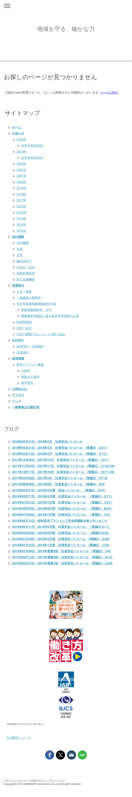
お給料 (25, 371)
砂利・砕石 (24, 328)
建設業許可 (24, 261)
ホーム (16, 127)
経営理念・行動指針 (30, 346)
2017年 (21, 200)
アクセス (18, 395)
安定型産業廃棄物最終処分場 (36, 304)
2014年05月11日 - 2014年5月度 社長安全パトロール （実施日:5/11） (61, 527)
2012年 (21, 231)
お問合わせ (19, 389)
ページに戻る (109, 92)
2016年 (21, 206)
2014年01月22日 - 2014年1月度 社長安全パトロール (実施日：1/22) (60, 545)
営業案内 (18, 285)
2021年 (21, 176)
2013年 (21, 224)
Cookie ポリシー (39, 780)
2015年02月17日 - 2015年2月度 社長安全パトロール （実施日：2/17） (62, 496)
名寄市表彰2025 (32, 145)
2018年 (21, 194)
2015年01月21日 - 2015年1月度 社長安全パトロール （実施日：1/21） (62, 502)
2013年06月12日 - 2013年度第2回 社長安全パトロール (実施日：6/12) (62, 557)
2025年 (21, 139)
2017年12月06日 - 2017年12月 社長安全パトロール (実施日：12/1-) (60, 460)
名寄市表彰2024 (32, 158)
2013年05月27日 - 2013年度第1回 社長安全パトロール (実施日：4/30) (62, 563)
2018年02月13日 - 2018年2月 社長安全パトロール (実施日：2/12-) (59, 454)
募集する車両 (30, 377)
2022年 (21, 170)
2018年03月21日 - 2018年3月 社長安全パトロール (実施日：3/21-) (59, 448)
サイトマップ (57, 780)
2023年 (21, 164)
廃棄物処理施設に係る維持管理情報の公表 (50, 316)
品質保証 (23, 352)
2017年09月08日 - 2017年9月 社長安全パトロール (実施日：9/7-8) (59, 478)
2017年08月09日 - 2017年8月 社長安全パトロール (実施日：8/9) (58, 484)
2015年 (21, 212)
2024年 (21, 151)
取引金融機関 (26, 279)
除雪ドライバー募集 (30, 364)
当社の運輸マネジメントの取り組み (41, 334)
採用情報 (18, 358)
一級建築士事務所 (29, 298)
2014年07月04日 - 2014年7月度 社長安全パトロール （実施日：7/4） (61, 515)
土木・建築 (24, 291)
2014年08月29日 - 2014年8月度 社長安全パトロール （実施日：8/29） (62, 508)
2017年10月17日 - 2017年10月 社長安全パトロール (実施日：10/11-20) (63, 472)
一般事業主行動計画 (25, 407)
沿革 (20, 255)
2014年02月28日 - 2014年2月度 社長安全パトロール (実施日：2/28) (60, 539)
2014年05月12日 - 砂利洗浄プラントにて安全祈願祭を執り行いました (59, 521)
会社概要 (18, 237)
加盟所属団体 (26, 273)
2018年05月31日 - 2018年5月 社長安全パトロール (47, 441)
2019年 (21, 188)
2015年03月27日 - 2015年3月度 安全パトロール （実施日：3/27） (59, 490)
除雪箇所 (27, 383)
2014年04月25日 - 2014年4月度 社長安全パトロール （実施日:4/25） (61, 533)
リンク (16, 401)
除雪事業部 (24, 322)
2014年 (21, 218)
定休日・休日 (26, 267)
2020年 (21, 182)
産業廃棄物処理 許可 (36, 310)
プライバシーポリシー (16, 780)
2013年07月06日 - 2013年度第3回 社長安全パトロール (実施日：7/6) (61, 551)
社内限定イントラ (19, 738)
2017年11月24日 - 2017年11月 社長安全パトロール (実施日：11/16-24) (63, 466)
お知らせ (18, 133)
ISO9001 (18, 340)
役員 (20, 249)
